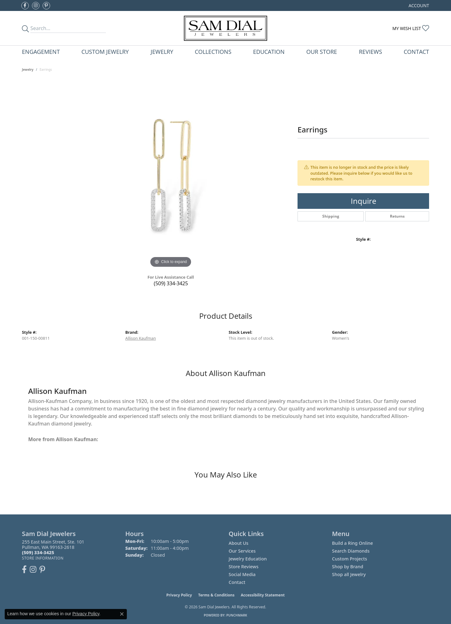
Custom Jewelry (105, 51)
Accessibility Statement (263, 595)
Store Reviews (243, 567)
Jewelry (162, 51)
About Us (238, 543)
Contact (416, 51)
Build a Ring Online (352, 543)
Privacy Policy (179, 595)
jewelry (28, 69)
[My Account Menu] (419, 5)
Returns (397, 216)
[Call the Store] (38, 552)
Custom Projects (349, 559)
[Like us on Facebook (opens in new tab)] (25, 5)
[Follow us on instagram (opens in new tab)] (35, 5)
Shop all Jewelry (349, 574)
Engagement (41, 51)
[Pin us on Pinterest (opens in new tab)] (46, 5)
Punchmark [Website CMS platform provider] (236, 615)
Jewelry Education (248, 559)
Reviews (370, 51)
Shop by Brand (347, 567)
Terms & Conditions (216, 595)
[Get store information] (43, 558)
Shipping (330, 216)
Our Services (242, 551)
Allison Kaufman (140, 338)
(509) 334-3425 (171, 283)
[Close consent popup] (122, 614)
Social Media (242, 574)
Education (269, 51)
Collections (213, 51)
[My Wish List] (410, 28)
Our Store (321, 51)
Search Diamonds (351, 551)
